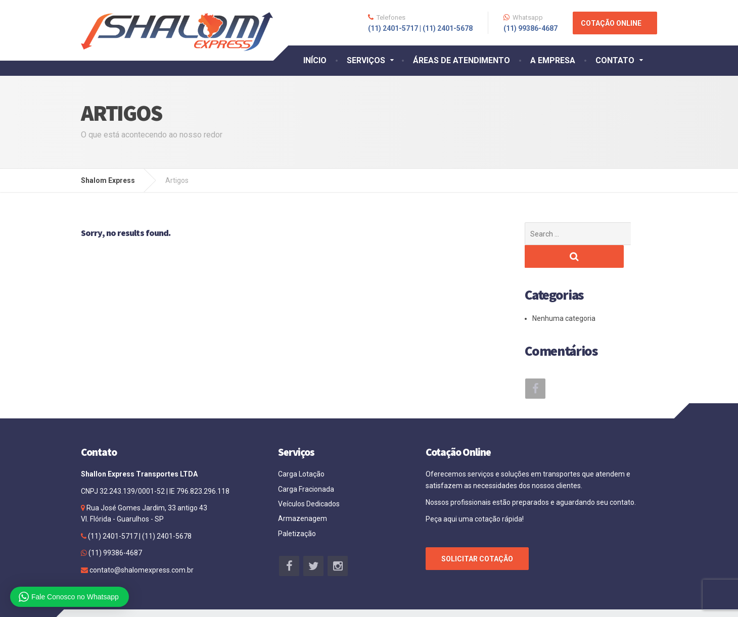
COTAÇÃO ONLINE (611, 23)
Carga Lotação (301, 451)
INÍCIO (315, 60)
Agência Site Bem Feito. (617, 602)
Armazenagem (302, 496)
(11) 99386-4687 (114, 530)
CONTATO (614, 60)
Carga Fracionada (306, 466)
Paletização (297, 511)
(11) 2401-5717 (112, 513)
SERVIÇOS (366, 60)
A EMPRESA (552, 60)
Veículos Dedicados (309, 481)
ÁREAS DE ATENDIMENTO (461, 60)
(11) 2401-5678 (166, 513)
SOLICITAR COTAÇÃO (477, 536)
